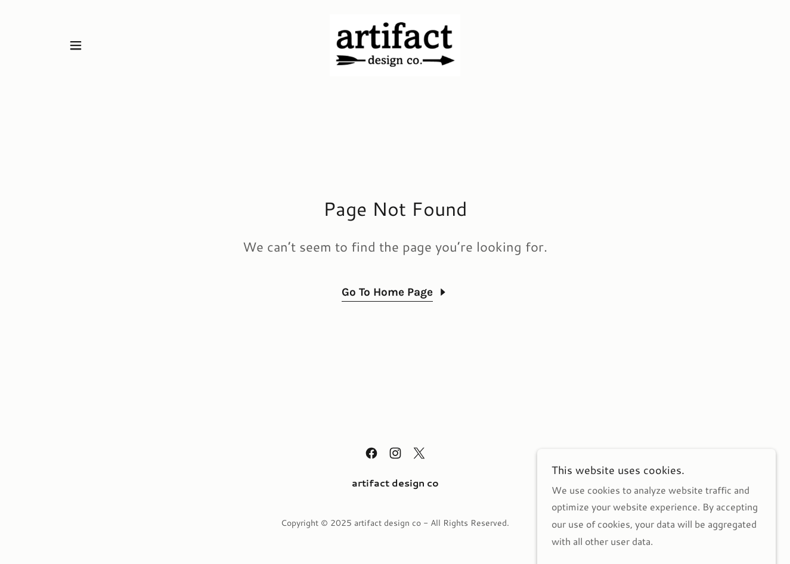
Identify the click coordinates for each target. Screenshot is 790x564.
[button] (76, 45)
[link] (395, 44)
